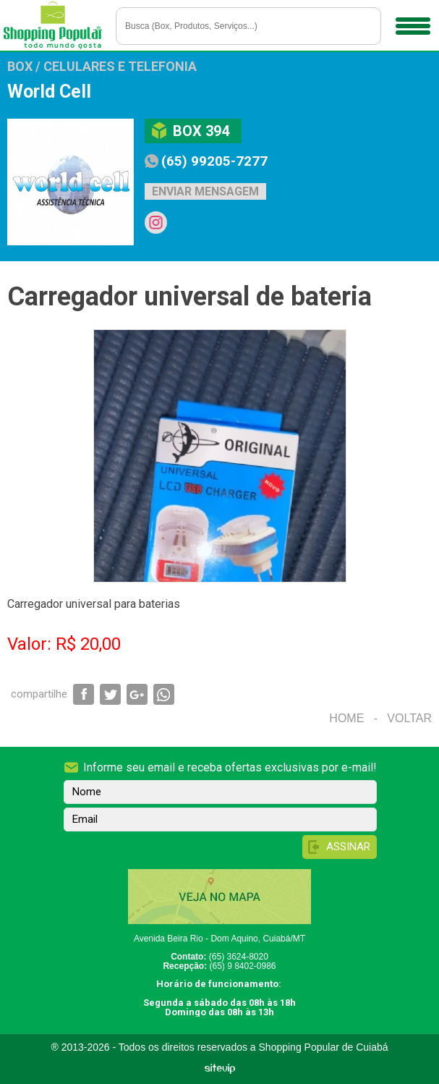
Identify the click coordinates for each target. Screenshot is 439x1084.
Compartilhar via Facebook (83, 694)
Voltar (409, 718)
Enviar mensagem (205, 191)
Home (346, 718)
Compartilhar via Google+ (137, 694)
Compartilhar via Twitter (110, 694)
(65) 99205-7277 (214, 161)
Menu (411, 21)
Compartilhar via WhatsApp (163, 694)
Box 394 (201, 131)
